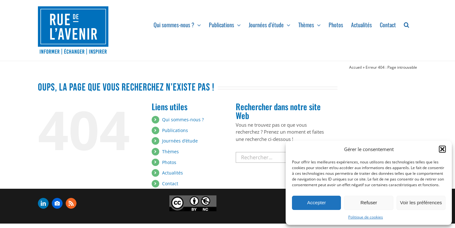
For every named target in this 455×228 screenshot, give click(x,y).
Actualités (172, 173)
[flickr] (57, 203)
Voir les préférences (421, 202)
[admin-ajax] (192, 203)
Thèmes (170, 152)
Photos (169, 162)
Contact (170, 183)
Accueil (355, 67)
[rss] (71, 203)
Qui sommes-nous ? (183, 120)
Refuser (369, 202)
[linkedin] (43, 203)
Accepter (316, 202)
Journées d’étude (180, 141)
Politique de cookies (365, 217)
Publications (175, 130)
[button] (442, 149)
